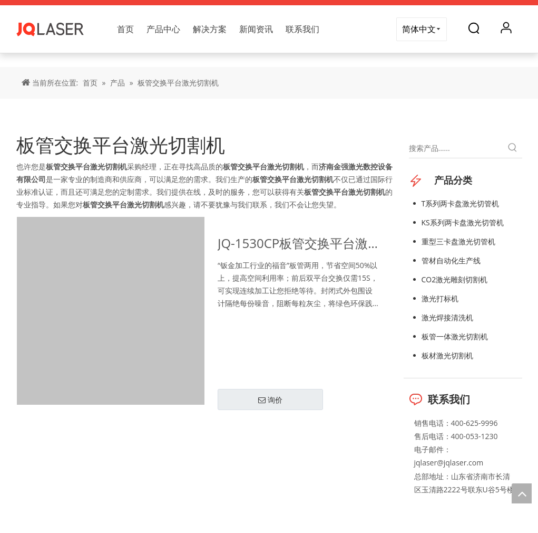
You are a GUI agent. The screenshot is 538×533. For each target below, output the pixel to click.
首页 (125, 29)
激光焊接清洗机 (447, 317)
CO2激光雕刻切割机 (455, 279)
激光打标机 (440, 298)
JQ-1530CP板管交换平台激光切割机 (293, 244)
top (522, 493)
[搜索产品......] (456, 148)
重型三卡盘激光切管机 (458, 241)
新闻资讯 (256, 29)
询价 (270, 400)
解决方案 (210, 29)
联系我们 (302, 29)
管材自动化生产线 (451, 260)
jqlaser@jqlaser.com (449, 463)
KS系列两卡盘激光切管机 (463, 222)
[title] (269, 60)
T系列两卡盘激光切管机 (461, 203)
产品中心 (163, 29)
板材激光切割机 (447, 355)
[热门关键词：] (512, 148)
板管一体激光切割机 (455, 336)
